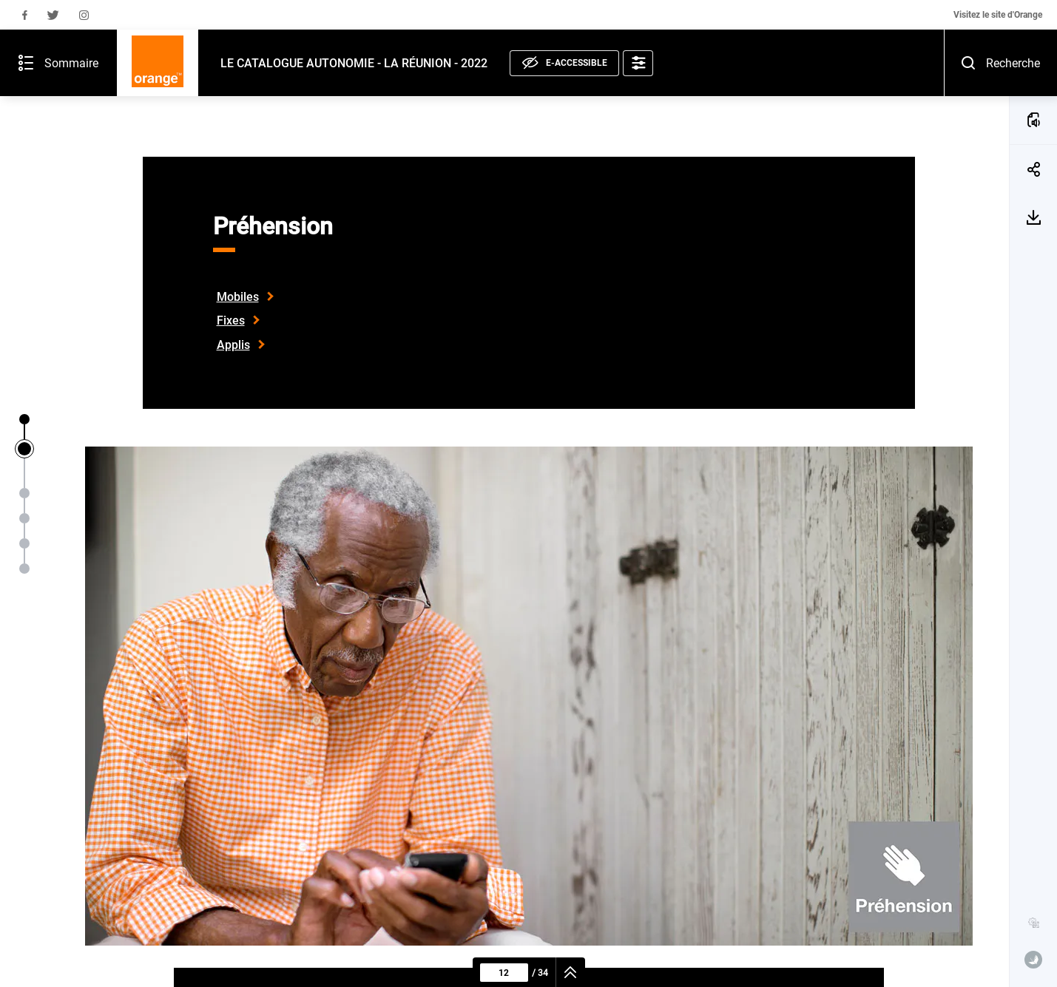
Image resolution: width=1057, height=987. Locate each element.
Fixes (231, 320)
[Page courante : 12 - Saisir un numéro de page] (504, 972)
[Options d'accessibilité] (573, 26)
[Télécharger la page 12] (1033, 173)
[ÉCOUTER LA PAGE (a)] (1033, 75)
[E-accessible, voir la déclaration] (499, 26)
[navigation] (570, 972)
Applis (233, 345)
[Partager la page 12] (1033, 125)
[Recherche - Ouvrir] (1033, 26)
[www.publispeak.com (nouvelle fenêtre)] (1033, 959)
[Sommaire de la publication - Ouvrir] (26, 26)
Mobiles (238, 297)
